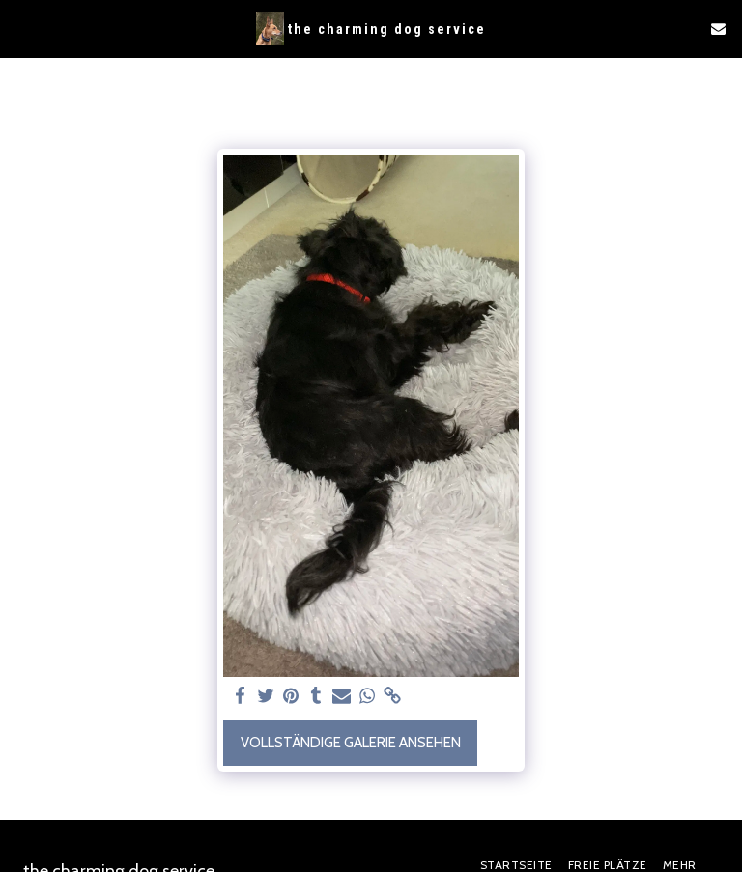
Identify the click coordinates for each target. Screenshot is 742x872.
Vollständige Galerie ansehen (351, 742)
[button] (21, 28)
